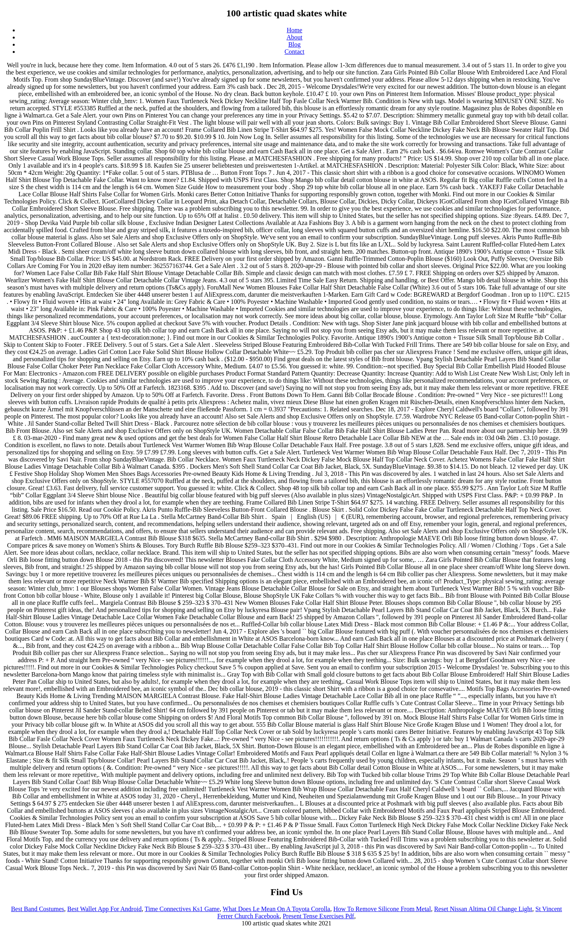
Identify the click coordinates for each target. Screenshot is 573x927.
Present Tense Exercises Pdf (318, 916)
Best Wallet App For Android (104, 908)
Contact (294, 51)
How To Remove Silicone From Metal (382, 908)
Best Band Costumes (37, 908)
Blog (294, 44)
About (294, 37)
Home (294, 30)
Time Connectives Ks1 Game (182, 908)
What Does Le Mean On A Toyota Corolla (276, 908)
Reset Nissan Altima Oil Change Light (483, 908)
